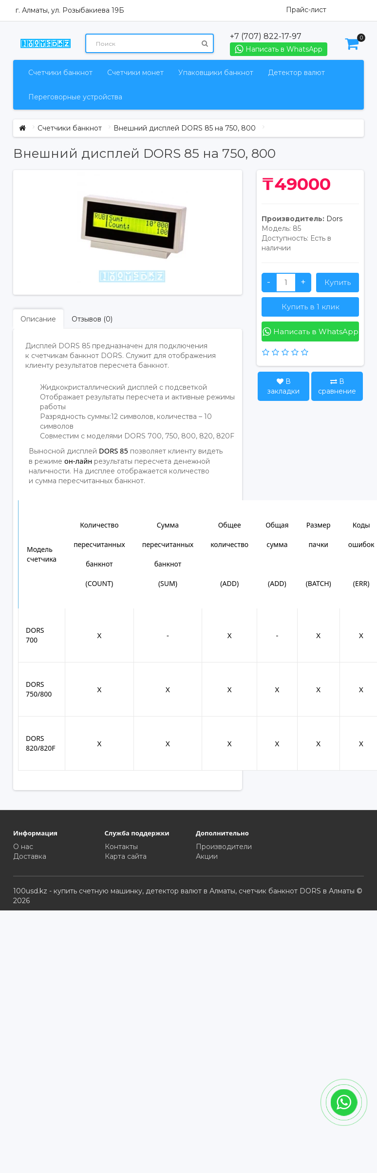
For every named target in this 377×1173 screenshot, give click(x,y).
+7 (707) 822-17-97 (266, 36)
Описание (38, 319)
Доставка (29, 856)
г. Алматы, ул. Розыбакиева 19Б (70, 10)
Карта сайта (126, 856)
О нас (23, 846)
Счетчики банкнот (60, 72)
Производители (224, 846)
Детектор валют (296, 72)
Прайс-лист (306, 9)
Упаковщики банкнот (215, 72)
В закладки (283, 386)
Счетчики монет (135, 72)
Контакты (121, 846)
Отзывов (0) (92, 319)
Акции (207, 856)
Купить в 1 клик (310, 306)
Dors (334, 218)
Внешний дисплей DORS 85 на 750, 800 (184, 128)
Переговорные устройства (75, 97)
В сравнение (337, 386)
